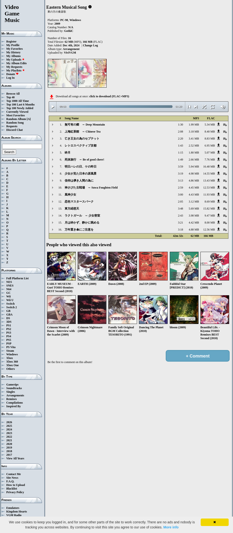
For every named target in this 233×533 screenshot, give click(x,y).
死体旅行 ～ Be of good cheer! (84, 159)
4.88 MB (194, 229)
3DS (8, 321)
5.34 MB (210, 124)
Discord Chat (14, 130)
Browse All (13, 93)
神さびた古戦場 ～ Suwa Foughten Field (91, 187)
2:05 (180, 201)
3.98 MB (194, 215)
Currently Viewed (17, 111)
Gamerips (12, 384)
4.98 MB (194, 173)
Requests (11, 126)
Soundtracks (14, 388)
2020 (9, 444)
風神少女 (70, 194)
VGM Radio (13, 515)
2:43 (180, 215)
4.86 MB (194, 180)
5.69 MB (194, 208)
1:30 (180, 124)
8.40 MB (210, 131)
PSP (8, 343)
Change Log (90, 45)
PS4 (8, 336)
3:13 (180, 180)
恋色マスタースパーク (79, 201)
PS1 (8, 325)
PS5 (8, 340)
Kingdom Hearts (16, 511)
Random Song (15, 122)
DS (8, 318)
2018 (9, 451)
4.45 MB (194, 187)
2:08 (180, 131)
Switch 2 (11, 307)
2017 (9, 454)
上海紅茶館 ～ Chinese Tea (83, 131)
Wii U (10, 300)
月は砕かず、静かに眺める (82, 222)
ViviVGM (70, 52)
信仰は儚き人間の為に (79, 180)
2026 (9, 422)
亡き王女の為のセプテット (82, 138)
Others (10, 369)
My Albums (13, 56)
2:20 (180, 138)
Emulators (12, 508)
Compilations (14, 402)
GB (8, 311)
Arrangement (71, 49)
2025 (9, 426)
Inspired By (13, 406)
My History (13, 52)
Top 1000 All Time (17, 101)
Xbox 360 (12, 361)
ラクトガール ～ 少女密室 (82, 215)
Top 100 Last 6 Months (20, 104)
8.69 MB (210, 201)
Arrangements (15, 395)
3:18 (180, 229)
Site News (12, 477)
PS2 (8, 329)
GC (8, 293)
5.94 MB (194, 166)
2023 (9, 433)
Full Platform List (17, 278)
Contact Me (13, 474)
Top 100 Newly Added (19, 108)
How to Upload (15, 485)
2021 (9, 440)
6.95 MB (210, 145)
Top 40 (10, 97)
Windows (12, 354)
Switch (10, 303)
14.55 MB (209, 173)
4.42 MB (194, 222)
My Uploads (15, 59)
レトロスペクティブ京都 (80, 145)
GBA (9, 314)
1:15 (180, 152)
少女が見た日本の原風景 (80, 173)
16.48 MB (209, 166)
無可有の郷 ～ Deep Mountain (85, 124)
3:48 (180, 208)
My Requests (14, 67)
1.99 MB (194, 124)
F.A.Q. (10, 481)
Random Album (16, 119)
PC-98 (64, 20)
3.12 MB (194, 201)
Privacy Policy (15, 492)
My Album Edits (16, 63)
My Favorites (14, 48)
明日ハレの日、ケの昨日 (80, 166)
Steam (10, 350)
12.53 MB (209, 187)
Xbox (9, 358)
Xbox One (12, 365)
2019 (9, 447)
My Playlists (15, 70)
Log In (10, 77)
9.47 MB (210, 215)
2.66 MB (194, 159)
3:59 (180, 166)
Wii (8, 296)
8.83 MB (210, 138)
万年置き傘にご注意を (79, 229)
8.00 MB (210, 222)
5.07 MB (210, 152)
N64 (8, 289)
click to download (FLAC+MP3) (109, 96)
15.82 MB (209, 208)
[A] (29, 119)
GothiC (68, 31)
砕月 (67, 152)
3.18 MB (194, 131)
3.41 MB (194, 138)
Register (11, 41)
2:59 (180, 187)
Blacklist (11, 488)
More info (170, 527)
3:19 (180, 173)
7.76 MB (210, 159)
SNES (10, 285)
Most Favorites (15, 115)
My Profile (13, 45)
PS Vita (10, 347)
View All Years (15, 458)
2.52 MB (194, 145)
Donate (12, 74)
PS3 (8, 332)
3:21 (180, 222)
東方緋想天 (72, 208)
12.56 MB (209, 229)
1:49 (180, 159)
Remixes (11, 399)
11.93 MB (209, 194)
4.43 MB (194, 194)
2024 (9, 429)
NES (9, 282)
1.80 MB (194, 152)
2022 (9, 436)
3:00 (180, 194)
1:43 (180, 145)
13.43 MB (209, 180)
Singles (10, 391)
